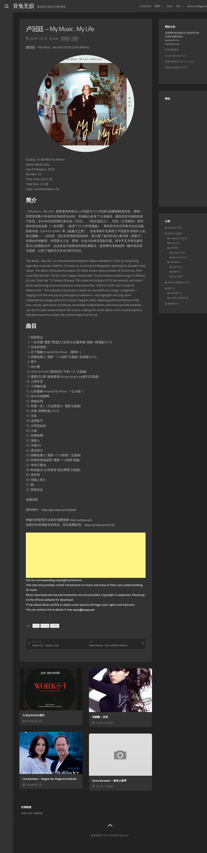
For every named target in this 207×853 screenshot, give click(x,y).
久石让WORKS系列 (33, 716)
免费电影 (38, 814)
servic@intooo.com (86, 611)
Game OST (177, 254)
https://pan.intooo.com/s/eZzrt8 (62, 511)
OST (171, 6)
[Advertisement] (86, 556)
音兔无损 (30, 6)
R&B (175, 273)
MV (169, 289)
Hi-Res (45, 626)
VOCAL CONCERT (178, 299)
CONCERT (174, 294)
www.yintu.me (172, 41)
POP (150, 6)
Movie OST (177, 258)
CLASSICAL (139, 6)
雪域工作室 (26, 814)
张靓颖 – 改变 (100, 718)
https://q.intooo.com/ (84, 521)
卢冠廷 (54, 626)
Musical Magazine (191, 6)
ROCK (175, 277)
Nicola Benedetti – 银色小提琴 (109, 781)
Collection (172, 228)
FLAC (36, 626)
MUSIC (66, 39)
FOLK (163, 6)
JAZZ (175, 268)
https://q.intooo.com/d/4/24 (103, 526)
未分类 (171, 305)
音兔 (55, 39)
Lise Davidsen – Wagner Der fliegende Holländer (50, 780)
